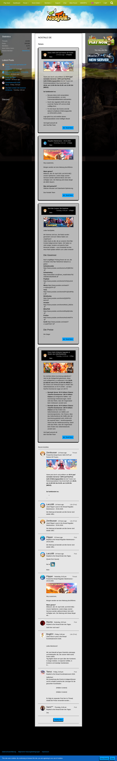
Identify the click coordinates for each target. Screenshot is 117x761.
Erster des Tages (10, 77)
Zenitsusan (8, 69)
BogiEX (49, 634)
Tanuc (7, 84)
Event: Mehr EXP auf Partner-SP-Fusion (60, 52)
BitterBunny (26, 51)
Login (105, 3)
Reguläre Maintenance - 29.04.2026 (16, 72)
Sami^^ (49, 707)
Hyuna (49, 622)
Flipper (7, 74)
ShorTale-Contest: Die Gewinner (15, 88)
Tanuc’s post (54, 636)
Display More (58, 719)
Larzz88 (7, 79)
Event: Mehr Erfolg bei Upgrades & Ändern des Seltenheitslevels (59, 353)
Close (112, 758)
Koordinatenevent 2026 (12, 82)
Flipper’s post (54, 507)
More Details (104, 758)
